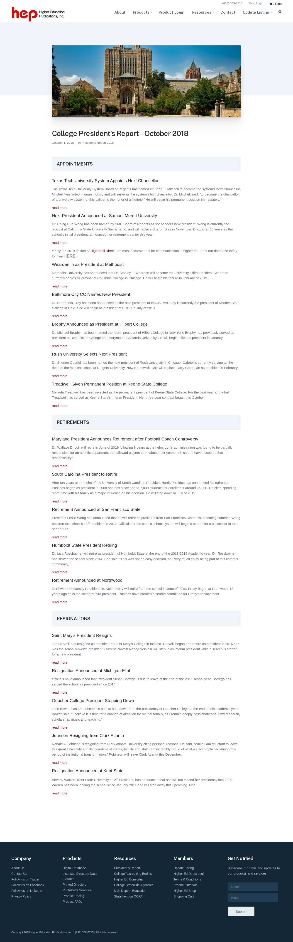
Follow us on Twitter (25, 879)
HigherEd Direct (102, 251)
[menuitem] (233, 3)
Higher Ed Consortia (128, 879)
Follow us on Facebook (27, 885)
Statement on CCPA (128, 896)
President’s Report (127, 868)
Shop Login (255, 3)
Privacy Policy (21, 896)
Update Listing (183, 868)
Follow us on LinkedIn (26, 891)
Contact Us (19, 873)
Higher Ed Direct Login (189, 873)
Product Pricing (73, 896)
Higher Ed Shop (184, 891)
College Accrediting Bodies (133, 873)
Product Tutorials (185, 885)
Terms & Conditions (187, 879)
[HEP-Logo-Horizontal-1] (38, 14)
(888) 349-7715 (232, 3)
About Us (17, 868)
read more (59, 208)
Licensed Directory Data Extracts (79, 876)
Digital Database (74, 868)
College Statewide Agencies (134, 885)
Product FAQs (72, 901)
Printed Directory (74, 884)
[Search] (277, 14)
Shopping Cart (183, 896)
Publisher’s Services (77, 890)
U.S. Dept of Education (130, 891)
